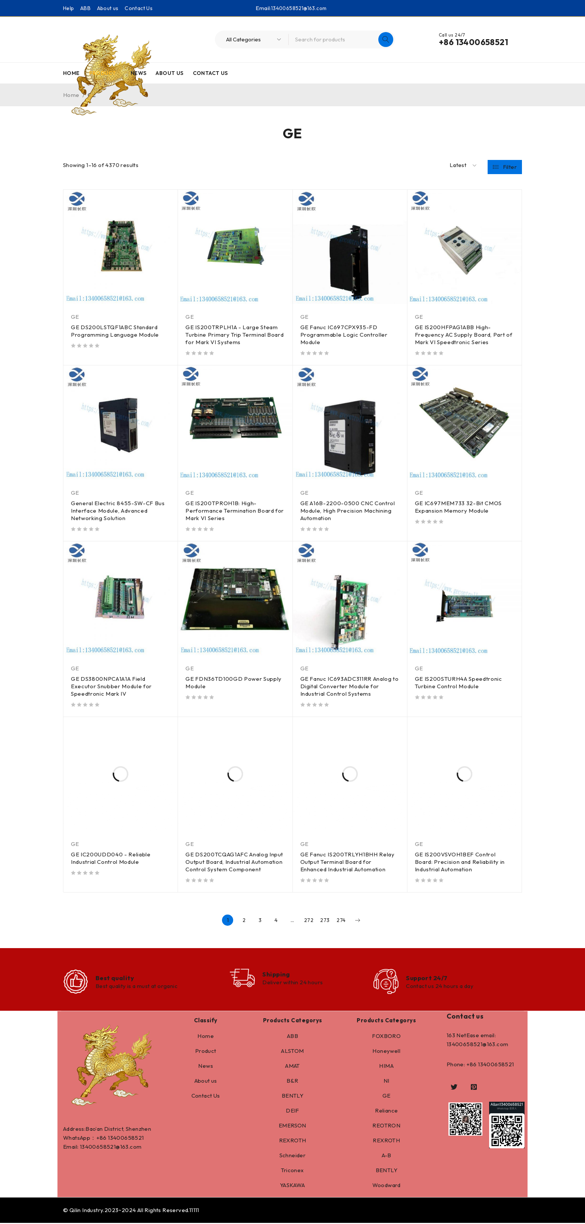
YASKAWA (292, 1186)
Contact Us (139, 8)
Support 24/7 (428, 978)
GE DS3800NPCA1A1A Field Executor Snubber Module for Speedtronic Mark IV (112, 686)
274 (341, 920)
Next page (357, 920)
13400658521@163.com (299, 8)
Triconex (292, 1171)
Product (205, 1051)
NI (387, 1081)
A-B (386, 1156)
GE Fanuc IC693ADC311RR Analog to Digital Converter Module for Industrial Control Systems (346, 686)
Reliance (386, 1111)
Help (68, 8)
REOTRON (386, 1126)
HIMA (386, 1066)
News (205, 1066)
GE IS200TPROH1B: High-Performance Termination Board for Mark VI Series (230, 511)
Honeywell (386, 1051)
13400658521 (126, 1138)
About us (108, 8)
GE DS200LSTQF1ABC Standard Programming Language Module (115, 331)
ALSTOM (292, 1051)
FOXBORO (386, 1037)
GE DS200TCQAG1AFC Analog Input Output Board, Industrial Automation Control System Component (234, 862)
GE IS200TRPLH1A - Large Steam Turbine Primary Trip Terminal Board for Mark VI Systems (235, 335)
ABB (85, 8)
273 (324, 920)
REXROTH (292, 1141)
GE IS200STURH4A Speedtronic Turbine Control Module (459, 682)
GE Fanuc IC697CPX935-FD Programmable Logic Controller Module (344, 335)
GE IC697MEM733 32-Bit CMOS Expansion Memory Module (459, 507)
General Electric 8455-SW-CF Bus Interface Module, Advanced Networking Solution (118, 511)
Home (205, 1037)
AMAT (292, 1066)
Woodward (386, 1186)
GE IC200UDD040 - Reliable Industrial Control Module (111, 858)
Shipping (278, 974)
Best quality (116, 978)
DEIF (292, 1111)
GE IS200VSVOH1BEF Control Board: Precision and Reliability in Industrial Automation (460, 862)
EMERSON (292, 1126)
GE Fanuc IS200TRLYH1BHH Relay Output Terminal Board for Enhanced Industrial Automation (348, 862)
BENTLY (292, 1096)
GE (75, 316)
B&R (292, 1081)
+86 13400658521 (473, 42)
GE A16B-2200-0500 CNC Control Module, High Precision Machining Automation (348, 511)
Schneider (292, 1156)
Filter (510, 165)
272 (308, 920)
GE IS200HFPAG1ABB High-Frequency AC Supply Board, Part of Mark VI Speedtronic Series (464, 335)
